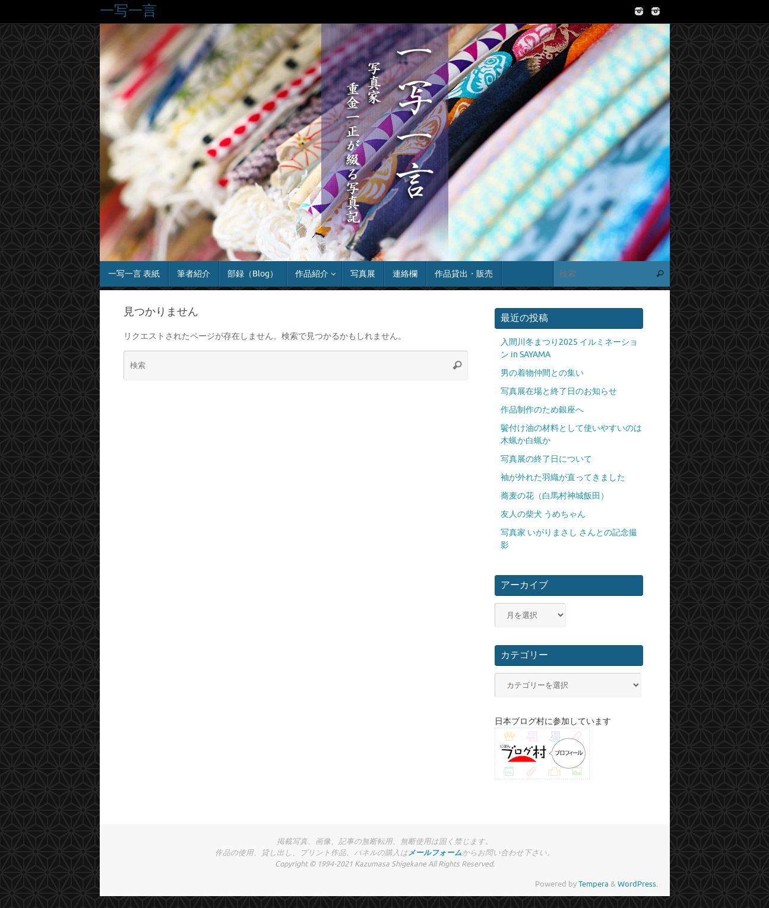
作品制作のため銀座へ (542, 410)
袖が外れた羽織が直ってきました (563, 477)
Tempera (593, 884)
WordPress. (638, 884)
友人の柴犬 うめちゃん (543, 514)
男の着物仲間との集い (542, 373)
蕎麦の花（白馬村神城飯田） (555, 496)
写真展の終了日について (546, 459)
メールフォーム (435, 853)
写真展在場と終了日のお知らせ (559, 391)
